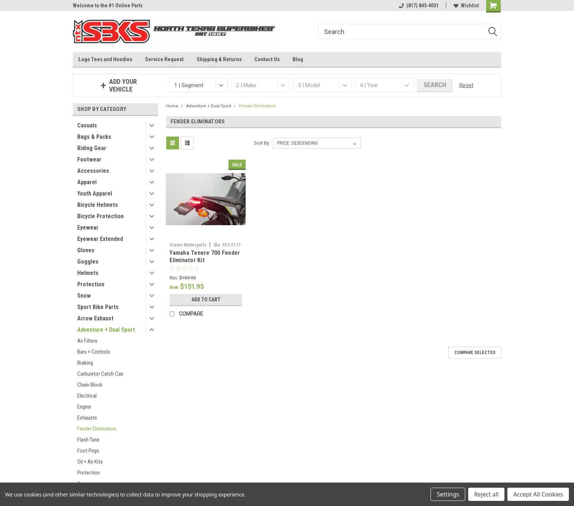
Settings (448, 494)
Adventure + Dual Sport (106, 329)
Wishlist (466, 5)
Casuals (87, 125)
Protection (90, 284)
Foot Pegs (88, 450)
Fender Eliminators (96, 428)
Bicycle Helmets (97, 204)
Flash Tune (88, 439)
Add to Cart (205, 299)
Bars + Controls (93, 352)
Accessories (93, 170)
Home (172, 106)
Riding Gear (91, 148)
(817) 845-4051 (419, 5)
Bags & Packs (94, 136)
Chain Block (89, 385)
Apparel (87, 182)
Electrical (87, 395)
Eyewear (87, 227)
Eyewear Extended (100, 238)
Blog (297, 59)
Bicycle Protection (100, 216)
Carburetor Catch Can (100, 374)
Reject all (486, 494)
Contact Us (267, 59)
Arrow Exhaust (95, 318)
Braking (85, 363)
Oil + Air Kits (90, 461)
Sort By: (262, 143)
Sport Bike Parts (98, 307)
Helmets (87, 272)
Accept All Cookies (538, 494)
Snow (84, 295)
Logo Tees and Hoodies (105, 59)
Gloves (85, 250)
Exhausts (87, 417)
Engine (84, 406)
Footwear (89, 159)
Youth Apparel (94, 193)
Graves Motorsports (187, 245)
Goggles (87, 261)
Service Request (164, 59)
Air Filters (87, 341)
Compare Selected (474, 352)
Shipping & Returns (219, 59)
